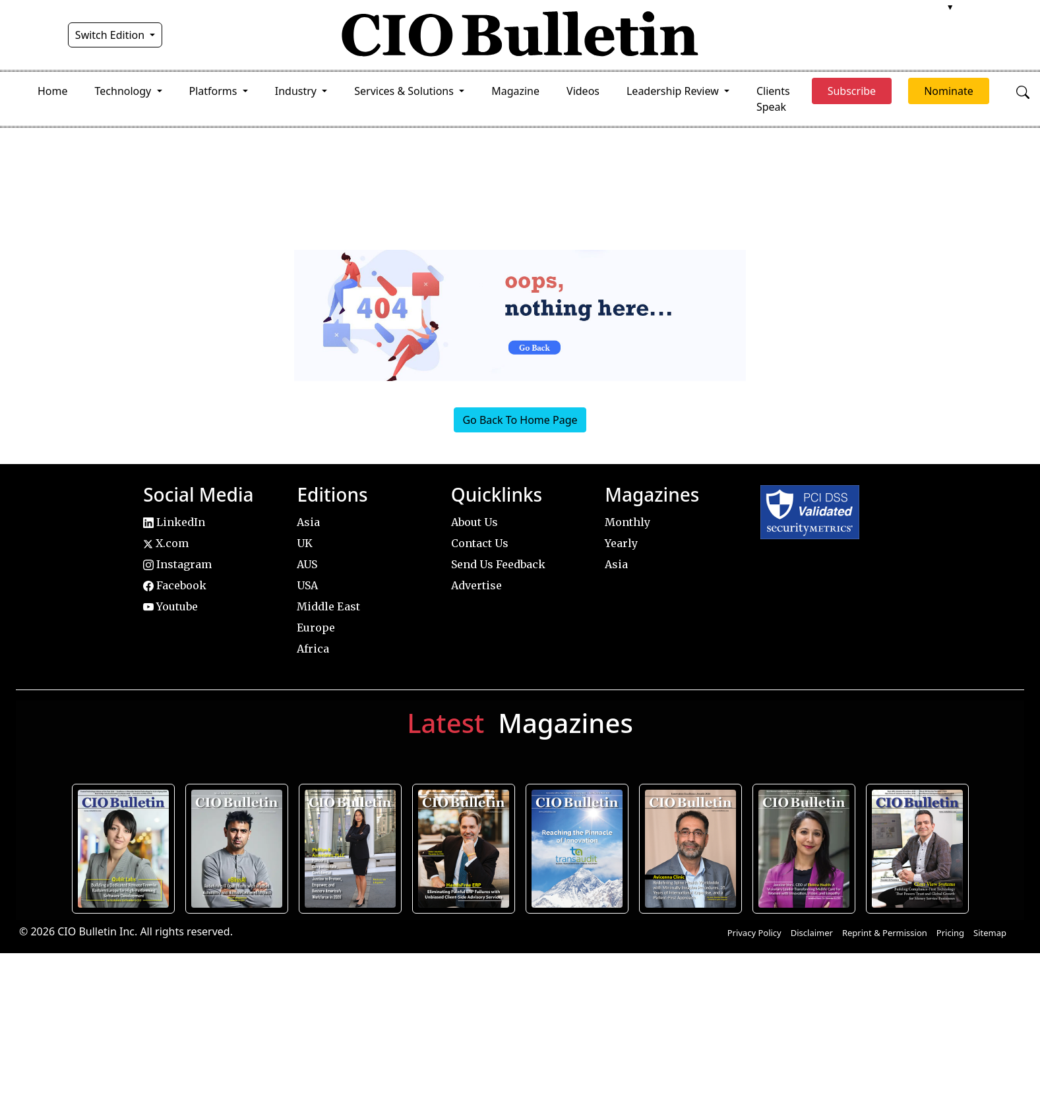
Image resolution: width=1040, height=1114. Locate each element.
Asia (308, 522)
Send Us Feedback (498, 564)
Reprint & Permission (884, 933)
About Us (474, 522)
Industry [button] (297, 91)
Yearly (621, 543)
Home (53, 91)
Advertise (476, 585)
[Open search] (1023, 91)
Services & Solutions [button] (405, 91)
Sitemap (989, 933)
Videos (582, 91)
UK (305, 543)
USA (307, 585)
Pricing (950, 933)
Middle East (328, 606)
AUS (307, 564)
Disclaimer (812, 933)
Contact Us (479, 543)
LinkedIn (174, 522)
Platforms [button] (214, 91)
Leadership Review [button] (674, 91)
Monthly (627, 522)
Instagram (177, 564)
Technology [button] (124, 91)
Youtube (170, 606)
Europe (316, 627)
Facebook (174, 585)
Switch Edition (111, 35)
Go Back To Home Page (519, 420)
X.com (166, 543)
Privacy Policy (754, 933)
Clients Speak (773, 99)
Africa (313, 648)
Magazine (515, 91)
